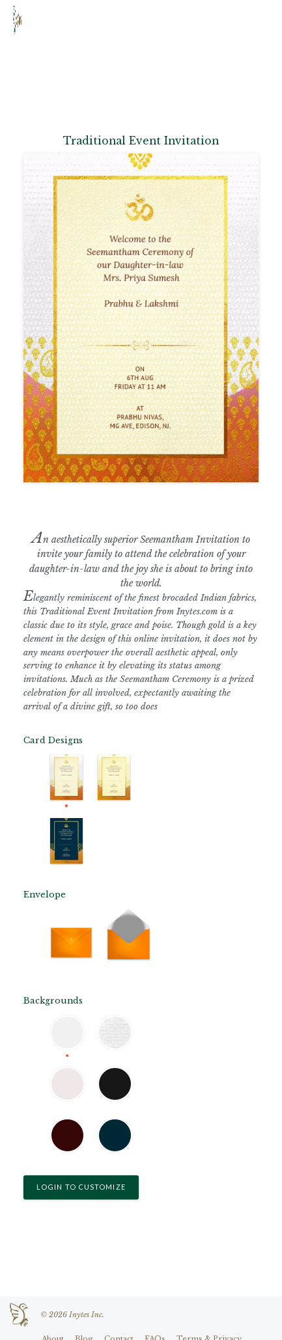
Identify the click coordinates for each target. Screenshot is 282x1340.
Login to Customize (81, 1187)
